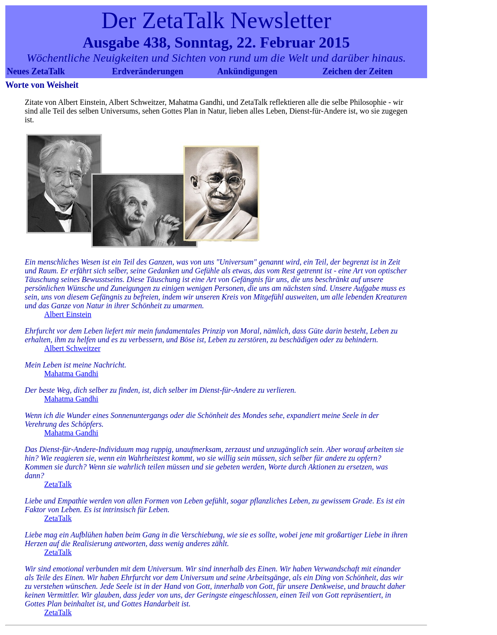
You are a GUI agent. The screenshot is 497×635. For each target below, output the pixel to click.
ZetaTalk (58, 484)
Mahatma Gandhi (71, 373)
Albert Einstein (67, 314)
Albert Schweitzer (72, 348)
